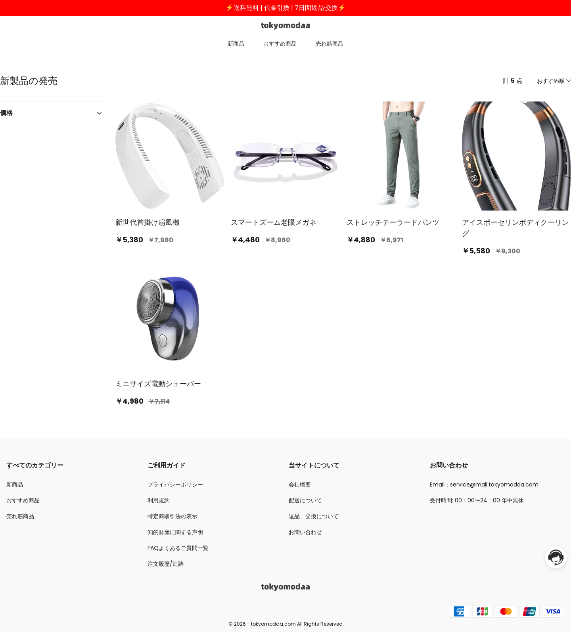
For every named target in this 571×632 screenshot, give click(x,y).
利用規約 (159, 500)
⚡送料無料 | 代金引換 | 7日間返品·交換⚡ (286, 7)
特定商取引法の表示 (172, 516)
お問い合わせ (305, 532)
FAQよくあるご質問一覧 (178, 548)
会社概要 (300, 484)
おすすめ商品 (280, 44)
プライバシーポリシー (175, 484)
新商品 (236, 44)
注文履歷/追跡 (166, 564)
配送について (305, 500)
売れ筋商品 (329, 44)
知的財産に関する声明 (175, 532)
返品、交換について (314, 516)
